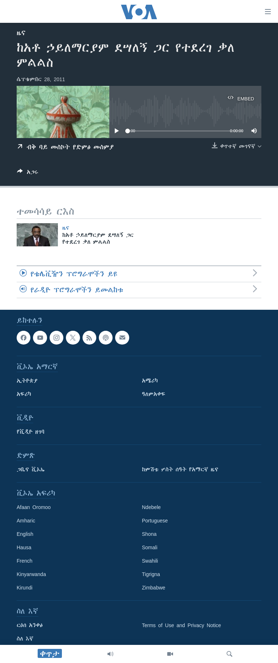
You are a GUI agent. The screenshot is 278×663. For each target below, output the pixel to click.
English (25, 534)
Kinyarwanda (31, 574)
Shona (149, 534)
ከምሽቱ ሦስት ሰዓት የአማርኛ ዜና (180, 469)
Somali (149, 547)
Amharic (26, 520)
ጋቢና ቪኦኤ (31, 469)
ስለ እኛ (25, 638)
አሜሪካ (150, 381)
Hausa (24, 547)
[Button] (27, 173)
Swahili (150, 561)
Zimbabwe (153, 587)
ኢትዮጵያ (27, 381)
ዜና (21, 33)
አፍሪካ (24, 394)
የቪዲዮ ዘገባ (31, 432)
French (25, 561)
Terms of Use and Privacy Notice (181, 625)
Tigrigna (151, 574)
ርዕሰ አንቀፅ (30, 625)
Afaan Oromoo (34, 507)
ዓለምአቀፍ (153, 394)
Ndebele (151, 507)
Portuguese (155, 520)
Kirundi (25, 587)
